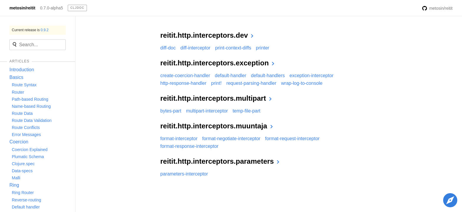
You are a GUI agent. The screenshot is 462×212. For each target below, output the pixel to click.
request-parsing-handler (251, 83)
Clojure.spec (23, 163)
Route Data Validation (32, 120)
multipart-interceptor (207, 110)
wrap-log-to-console (302, 83)
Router (18, 92)
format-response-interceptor (189, 146)
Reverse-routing (26, 200)
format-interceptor (178, 138)
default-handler (230, 75)
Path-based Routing (30, 99)
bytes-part (170, 110)
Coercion (18, 141)
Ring (14, 185)
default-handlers (268, 75)
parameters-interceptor (184, 173)
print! (216, 83)
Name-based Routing (31, 106)
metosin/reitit (22, 8)
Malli (16, 177)
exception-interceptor (311, 75)
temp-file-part (246, 110)
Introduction (21, 69)
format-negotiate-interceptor (231, 138)
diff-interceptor (195, 47)
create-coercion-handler (185, 75)
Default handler (26, 207)
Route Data (22, 113)
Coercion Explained (29, 149)
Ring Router (23, 192)
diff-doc (168, 47)
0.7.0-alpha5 (51, 8)
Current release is (30, 30)
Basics (16, 77)
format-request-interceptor (292, 138)
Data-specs (22, 170)
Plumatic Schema (28, 156)
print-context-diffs (233, 47)
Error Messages (26, 134)
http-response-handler (183, 83)
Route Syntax (24, 84)
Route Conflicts (26, 127)
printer (262, 47)
